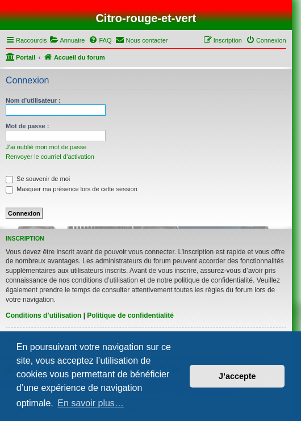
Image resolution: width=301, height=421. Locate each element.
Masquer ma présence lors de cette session (71, 189)
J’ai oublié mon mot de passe (46, 147)
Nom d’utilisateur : (33, 100)
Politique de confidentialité (130, 315)
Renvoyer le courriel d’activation (50, 156)
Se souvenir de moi (38, 178)
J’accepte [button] (237, 376)
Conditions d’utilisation (43, 315)
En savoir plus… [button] (90, 403)
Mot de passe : (27, 126)
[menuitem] (67, 40)
